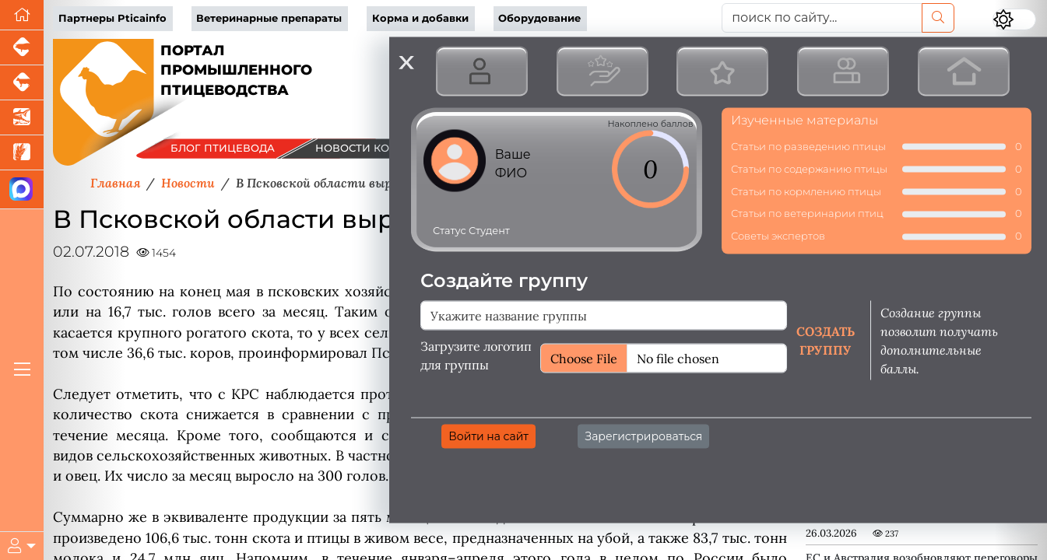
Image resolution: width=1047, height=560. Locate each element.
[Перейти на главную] (22, 15)
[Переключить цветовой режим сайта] (1014, 19)
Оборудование (539, 18)
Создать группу (825, 340)
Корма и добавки (420, 18)
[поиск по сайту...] (822, 18)
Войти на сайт (488, 436)
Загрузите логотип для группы (476, 355)
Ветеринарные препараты (269, 18)
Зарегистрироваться (643, 436)
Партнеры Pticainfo (112, 18)
